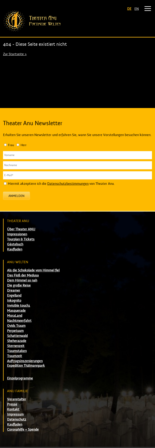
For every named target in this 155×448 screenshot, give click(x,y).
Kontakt (13, 409)
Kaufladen (14, 249)
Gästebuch (15, 244)
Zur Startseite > (15, 54)
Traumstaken (17, 351)
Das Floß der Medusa (23, 275)
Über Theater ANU (21, 229)
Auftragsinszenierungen (25, 361)
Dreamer (13, 290)
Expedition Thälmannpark (26, 366)
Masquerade (16, 311)
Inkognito (14, 300)
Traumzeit (14, 356)
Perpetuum (15, 331)
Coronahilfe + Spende (23, 429)
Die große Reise (19, 285)
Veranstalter (16, 399)
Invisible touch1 (18, 306)
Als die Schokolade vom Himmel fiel (33, 270)
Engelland (14, 295)
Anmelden (16, 196)
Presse (12, 404)
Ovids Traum (16, 326)
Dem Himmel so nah (22, 280)
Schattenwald (17, 336)
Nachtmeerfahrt (19, 321)
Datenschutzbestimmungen (68, 184)
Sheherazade (16, 341)
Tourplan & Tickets (21, 239)
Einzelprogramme (20, 378)
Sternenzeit (15, 346)
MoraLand (14, 316)
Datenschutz (16, 419)
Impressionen (17, 234)
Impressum (15, 414)
